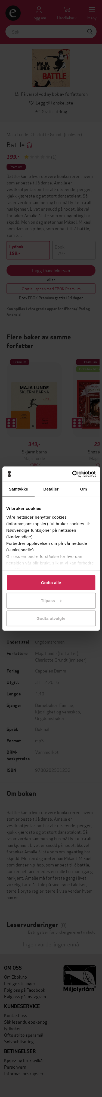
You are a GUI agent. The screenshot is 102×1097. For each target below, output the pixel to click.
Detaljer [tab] (51, 489)
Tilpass (51, 600)
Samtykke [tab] (18, 489)
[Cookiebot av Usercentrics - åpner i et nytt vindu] (73, 473)
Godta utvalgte (50, 618)
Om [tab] (83, 489)
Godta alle (51, 582)
